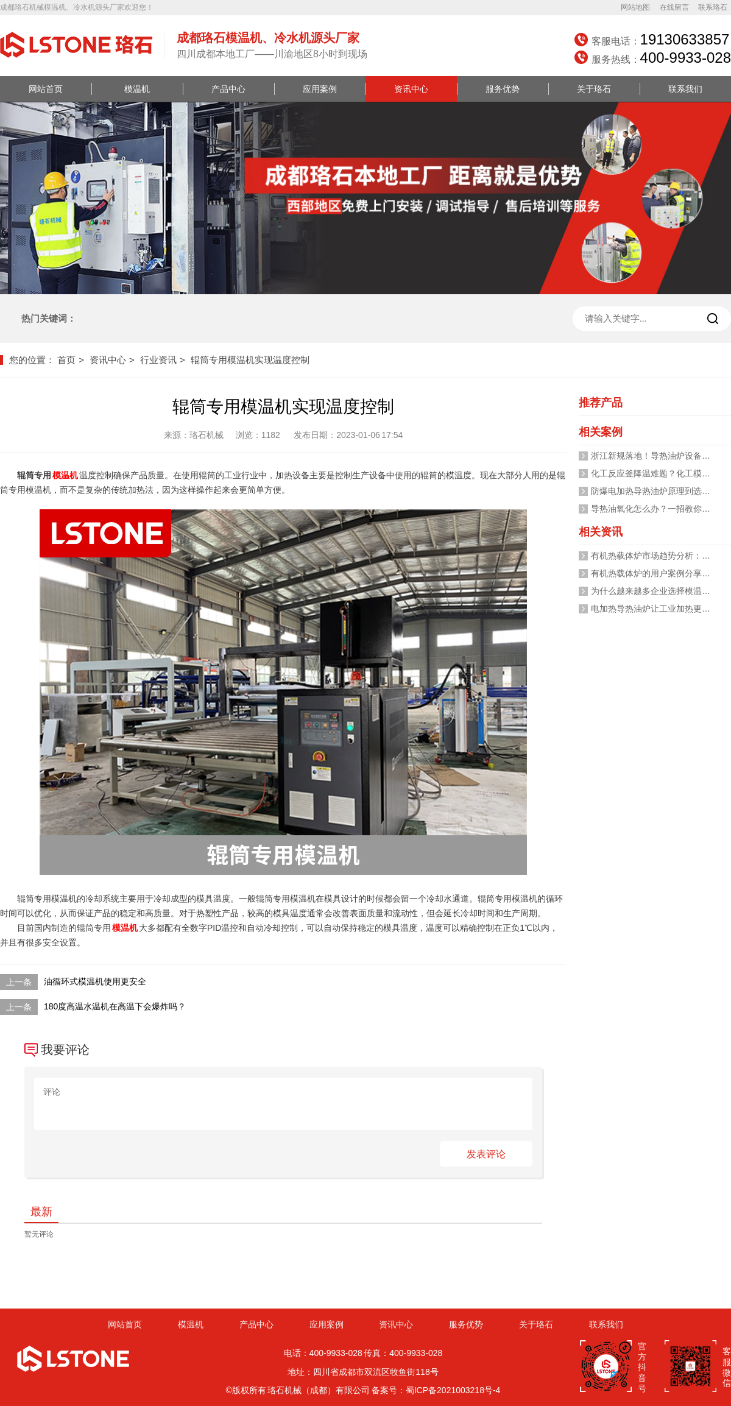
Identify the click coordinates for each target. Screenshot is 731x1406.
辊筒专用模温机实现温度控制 (250, 360)
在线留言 (674, 7)
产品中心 (228, 89)
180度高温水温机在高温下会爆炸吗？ (115, 1006)
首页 (66, 360)
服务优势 (503, 89)
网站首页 (46, 89)
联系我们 (685, 89)
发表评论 (486, 1154)
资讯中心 (411, 89)
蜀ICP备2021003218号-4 (453, 1390)
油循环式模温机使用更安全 (95, 981)
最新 (41, 1212)
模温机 (137, 89)
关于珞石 (594, 89)
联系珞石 (712, 7)
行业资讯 (158, 360)
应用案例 (320, 89)
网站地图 (635, 7)
